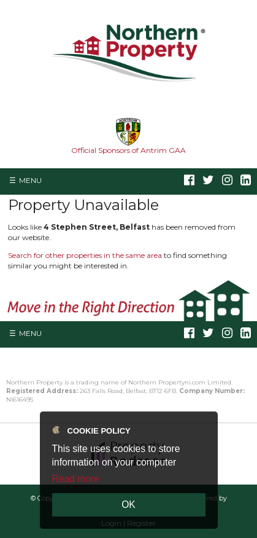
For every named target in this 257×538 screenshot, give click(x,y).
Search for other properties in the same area (85, 255)
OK (128, 504)
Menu (30, 180)
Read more (75, 479)
